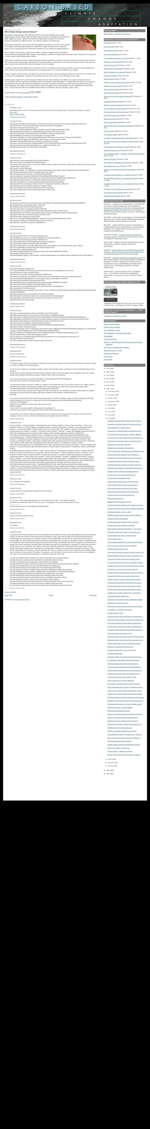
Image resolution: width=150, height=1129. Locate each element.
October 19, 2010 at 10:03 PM (17, 262)
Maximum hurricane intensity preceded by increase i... (125, 714)
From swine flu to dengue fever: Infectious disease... (125, 434)
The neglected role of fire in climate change (122, 535)
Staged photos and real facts (113, 69)
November (111, 395)
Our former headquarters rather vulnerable (118, 138)
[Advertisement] (114, 786)
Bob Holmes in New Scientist (14, 35)
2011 (108, 382)
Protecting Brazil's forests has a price (120, 633)
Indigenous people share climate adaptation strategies (125, 508)
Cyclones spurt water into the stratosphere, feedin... (125, 586)
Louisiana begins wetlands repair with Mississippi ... (125, 667)
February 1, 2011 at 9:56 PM (17, 493)
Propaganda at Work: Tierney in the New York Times (121, 184)
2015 (108, 368)
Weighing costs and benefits (113, 105)
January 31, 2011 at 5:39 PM (17, 484)
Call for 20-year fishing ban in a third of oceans (123, 482)
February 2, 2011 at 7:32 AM (17, 509)
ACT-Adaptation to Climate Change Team (117, 333)
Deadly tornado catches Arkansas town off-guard (124, 744)
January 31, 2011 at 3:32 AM (17, 474)
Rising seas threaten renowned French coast (122, 488)
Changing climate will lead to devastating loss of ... (124, 674)
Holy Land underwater (111, 54)
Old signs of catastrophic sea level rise (120, 647)
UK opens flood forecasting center (119, 478)
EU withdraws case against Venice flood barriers (124, 660)
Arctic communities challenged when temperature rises (126, 451)
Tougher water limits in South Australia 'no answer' (124, 643)
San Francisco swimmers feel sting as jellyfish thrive (125, 626)
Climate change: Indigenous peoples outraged (123, 471)
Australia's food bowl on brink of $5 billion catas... (124, 461)
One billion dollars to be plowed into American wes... (125, 657)
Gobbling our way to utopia (113, 86)
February (111, 762)
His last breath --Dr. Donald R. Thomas (117, 147)
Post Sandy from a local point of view (116, 112)
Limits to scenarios (110, 159)
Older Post (93, 595)
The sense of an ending (111, 93)
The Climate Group (110, 339)
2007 (108, 774)
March (110, 759)
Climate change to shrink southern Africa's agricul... (125, 579)
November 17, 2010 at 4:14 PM (18, 356)
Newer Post (8, 595)
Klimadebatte (108, 336)
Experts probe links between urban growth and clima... (126, 505)
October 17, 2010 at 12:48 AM (17, 196)
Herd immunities (109, 47)
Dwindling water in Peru (115, 613)
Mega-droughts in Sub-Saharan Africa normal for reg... (126, 640)
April (109, 418)
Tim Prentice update (110, 134)
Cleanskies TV (128, 217)
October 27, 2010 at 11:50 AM (17, 347)
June (110, 411)
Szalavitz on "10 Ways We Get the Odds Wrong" (120, 169)
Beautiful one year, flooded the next (119, 502)
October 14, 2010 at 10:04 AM (17, 153)
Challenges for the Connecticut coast (120, 728)
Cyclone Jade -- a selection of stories (120, 751)
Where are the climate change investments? (118, 96)
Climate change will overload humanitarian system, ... (125, 589)
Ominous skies (109, 131)
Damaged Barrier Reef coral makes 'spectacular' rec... (125, 556)
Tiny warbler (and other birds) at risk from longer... (124, 684)
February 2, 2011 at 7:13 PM (17, 518)
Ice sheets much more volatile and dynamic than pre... (125, 438)
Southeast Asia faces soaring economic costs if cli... (125, 465)
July (109, 408)
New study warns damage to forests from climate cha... (126, 620)
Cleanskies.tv (108, 246)
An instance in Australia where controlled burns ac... (125, 431)
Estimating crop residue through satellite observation (125, 599)
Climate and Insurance (111, 353)
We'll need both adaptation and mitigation (117, 163)
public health (27, 97)
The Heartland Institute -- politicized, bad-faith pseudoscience (124, 154)
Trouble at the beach (110, 65)
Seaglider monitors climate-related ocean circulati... (125, 421)
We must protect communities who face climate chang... (126, 637)
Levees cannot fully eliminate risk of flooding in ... (124, 455)
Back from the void (110, 119)
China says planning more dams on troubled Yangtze (125, 562)
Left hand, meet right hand (112, 62)
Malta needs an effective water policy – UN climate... (125, 529)
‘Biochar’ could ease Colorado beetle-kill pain (122, 718)
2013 (108, 375)
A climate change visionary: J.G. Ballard (117, 175)
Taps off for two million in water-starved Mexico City (125, 724)
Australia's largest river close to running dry (122, 650)
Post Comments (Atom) (21, 599)
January (111, 766)
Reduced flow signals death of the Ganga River (123, 492)
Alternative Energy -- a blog (113, 350)
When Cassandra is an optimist (114, 72)
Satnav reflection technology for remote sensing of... (125, 670)
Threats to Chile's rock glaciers (118, 519)
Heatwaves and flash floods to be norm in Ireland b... (125, 458)
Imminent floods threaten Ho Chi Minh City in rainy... (125, 583)
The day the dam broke (111, 89)
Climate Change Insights (112, 327)
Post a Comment (10, 592)
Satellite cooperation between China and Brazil (123, 522)
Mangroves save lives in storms (118, 603)
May (109, 415)
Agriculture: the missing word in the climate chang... (125, 441)
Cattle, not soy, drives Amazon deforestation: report (125, 691)
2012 (108, 379)
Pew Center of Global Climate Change (116, 347)
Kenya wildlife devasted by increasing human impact (125, 542)
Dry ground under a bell (111, 115)
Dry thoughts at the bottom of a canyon (117, 58)
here (121, 231)
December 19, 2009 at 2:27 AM (18, 117)
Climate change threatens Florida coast (121, 448)
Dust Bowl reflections (111, 102)
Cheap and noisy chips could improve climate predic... (125, 616)
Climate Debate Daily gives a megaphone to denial (120, 178)
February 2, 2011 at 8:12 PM (17, 527)
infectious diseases (16, 97)
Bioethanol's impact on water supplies (120, 707)
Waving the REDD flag (115, 653)
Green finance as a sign (112, 166)
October (111, 398)
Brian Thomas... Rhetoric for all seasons (117, 34)
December (111, 391)
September (112, 401)
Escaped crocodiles (110, 76)
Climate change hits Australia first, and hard (122, 731)
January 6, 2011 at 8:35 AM (17, 418)
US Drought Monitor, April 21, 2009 (119, 512)
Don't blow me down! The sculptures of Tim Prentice (121, 141)
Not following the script (111, 50)
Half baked (107, 43)
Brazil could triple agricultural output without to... (123, 664)
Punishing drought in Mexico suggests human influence (126, 697)
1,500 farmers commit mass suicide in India (122, 677)
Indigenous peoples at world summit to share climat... (125, 606)
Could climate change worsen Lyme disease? (123, 485)
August (110, 405)
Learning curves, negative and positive (116, 82)
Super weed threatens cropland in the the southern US (126, 552)
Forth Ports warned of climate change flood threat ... (125, 623)
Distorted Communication (112, 196)
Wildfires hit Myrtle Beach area (118, 549)
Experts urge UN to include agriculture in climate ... (124, 755)
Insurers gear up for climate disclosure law (122, 475)
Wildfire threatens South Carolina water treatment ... (125, 515)
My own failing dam (110, 122)
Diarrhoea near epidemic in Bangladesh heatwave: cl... (126, 468)
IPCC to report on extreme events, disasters (122, 546)
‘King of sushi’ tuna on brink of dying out (121, 680)
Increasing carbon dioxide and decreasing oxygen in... (125, 630)
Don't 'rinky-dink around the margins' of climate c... (124, 738)
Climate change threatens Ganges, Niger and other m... (126, 573)
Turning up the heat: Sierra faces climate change (124, 559)
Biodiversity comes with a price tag (119, 444)
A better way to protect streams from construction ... (125, 593)
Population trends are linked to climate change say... (125, 424)
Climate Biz (134, 254)
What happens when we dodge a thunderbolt (119, 126)
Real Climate (108, 359)
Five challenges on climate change (119, 428)
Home (51, 595)
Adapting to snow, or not (112, 150)
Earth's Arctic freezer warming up (118, 748)
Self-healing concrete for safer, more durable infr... (124, 532)
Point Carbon (108, 356)
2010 (108, 385)
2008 (108, 770)
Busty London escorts (17, 114)
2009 (108, 389)
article (119, 275)
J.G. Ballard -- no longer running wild (120, 610)
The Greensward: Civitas (112, 330)
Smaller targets (109, 79)
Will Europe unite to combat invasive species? (123, 721)
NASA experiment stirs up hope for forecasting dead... (125, 687)
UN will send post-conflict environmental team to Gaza (126, 566)
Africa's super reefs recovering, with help (121, 525)
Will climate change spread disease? (120, 741)
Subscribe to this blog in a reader (115, 316)
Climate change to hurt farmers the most (121, 495)
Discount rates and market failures (115, 108)
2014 (108, 372)
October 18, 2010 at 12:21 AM (17, 229)
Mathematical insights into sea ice (119, 711)
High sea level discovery (116, 498)
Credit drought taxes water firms (118, 596)
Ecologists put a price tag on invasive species (123, 569)
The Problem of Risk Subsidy (113, 193)
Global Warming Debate (112, 324)
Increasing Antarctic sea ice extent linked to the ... (124, 576)
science (35, 97)
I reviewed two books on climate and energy (126, 258)
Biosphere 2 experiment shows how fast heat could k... (126, 701)
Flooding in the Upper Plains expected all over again (125, 694)
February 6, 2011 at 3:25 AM (17, 588)
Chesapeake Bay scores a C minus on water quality (125, 704)
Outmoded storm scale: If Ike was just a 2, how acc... (125, 734)
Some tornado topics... (115, 539)
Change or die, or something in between (117, 189)
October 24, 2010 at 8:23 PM (17, 306)
